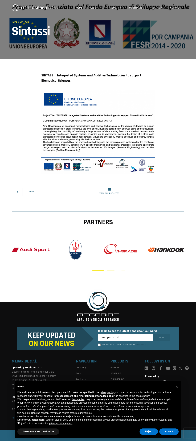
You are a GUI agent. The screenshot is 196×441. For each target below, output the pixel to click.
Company (81, 367)
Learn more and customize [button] (38, 431)
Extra (156, 8)
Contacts (176, 8)
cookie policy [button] (142, 396)
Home (79, 8)
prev (23, 192)
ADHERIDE (116, 373)
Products (113, 8)
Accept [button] (169, 431)
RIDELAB (115, 367)
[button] (177, 386)
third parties (78, 399)
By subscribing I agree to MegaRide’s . (124, 344)
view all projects (109, 191)
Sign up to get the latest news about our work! (127, 331)
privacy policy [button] (107, 392)
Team (79, 373)
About (93, 8)
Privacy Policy (142, 344)
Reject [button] (148, 431)
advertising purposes (155, 402)
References (135, 8)
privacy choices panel (60, 423)
